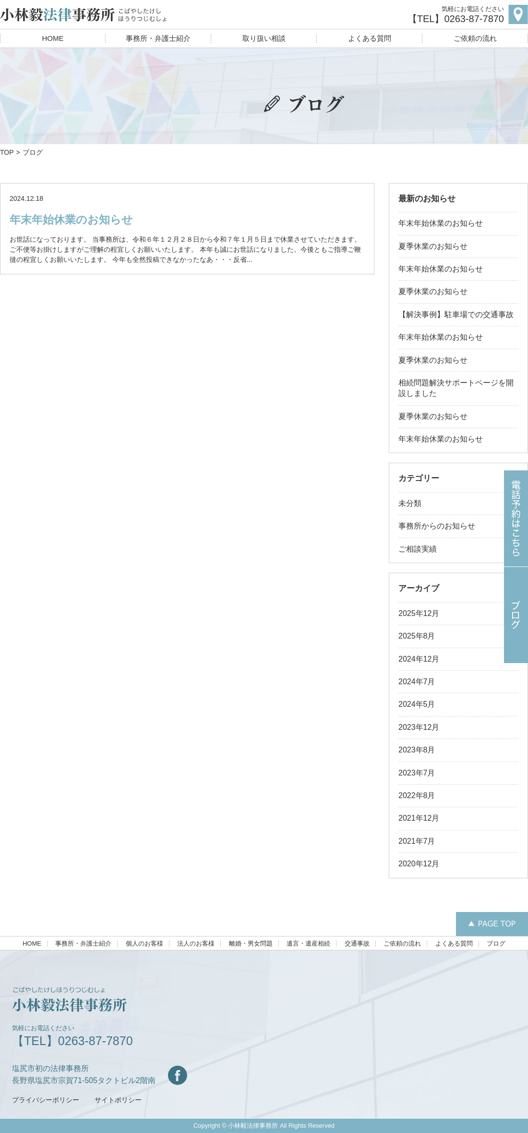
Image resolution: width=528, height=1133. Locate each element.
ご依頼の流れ (475, 38)
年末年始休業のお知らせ (71, 219)
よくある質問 (369, 38)
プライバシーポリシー (45, 1100)
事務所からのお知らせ (436, 526)
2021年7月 (416, 841)
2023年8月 (416, 750)
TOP (7, 152)
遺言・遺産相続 (308, 943)
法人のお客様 (196, 943)
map (518, 14)
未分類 (409, 503)
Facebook (177, 1075)
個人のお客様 (144, 943)
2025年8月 (416, 636)
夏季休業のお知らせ (433, 246)
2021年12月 (418, 818)
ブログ (496, 943)
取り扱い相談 (264, 38)
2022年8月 (416, 795)
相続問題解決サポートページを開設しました (456, 388)
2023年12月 (418, 727)
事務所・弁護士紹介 (158, 38)
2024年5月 (416, 704)
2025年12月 (418, 613)
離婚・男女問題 (251, 943)
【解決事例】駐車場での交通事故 (456, 314)
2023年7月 (416, 773)
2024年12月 (418, 659)
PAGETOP (492, 924)
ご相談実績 (417, 549)
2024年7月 (416, 681)
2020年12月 (418, 864)
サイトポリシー (118, 1100)
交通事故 (357, 943)
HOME (53, 38)
